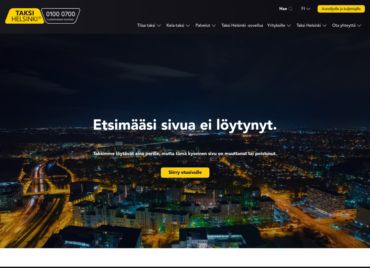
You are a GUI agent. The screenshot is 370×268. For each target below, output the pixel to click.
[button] (305, 8)
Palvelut (203, 25)
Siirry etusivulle (185, 172)
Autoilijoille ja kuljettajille (341, 9)
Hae (283, 8)
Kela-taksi (175, 25)
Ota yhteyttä (344, 25)
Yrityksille (276, 25)
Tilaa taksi (146, 25)
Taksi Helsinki (309, 25)
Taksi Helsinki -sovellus (242, 25)
